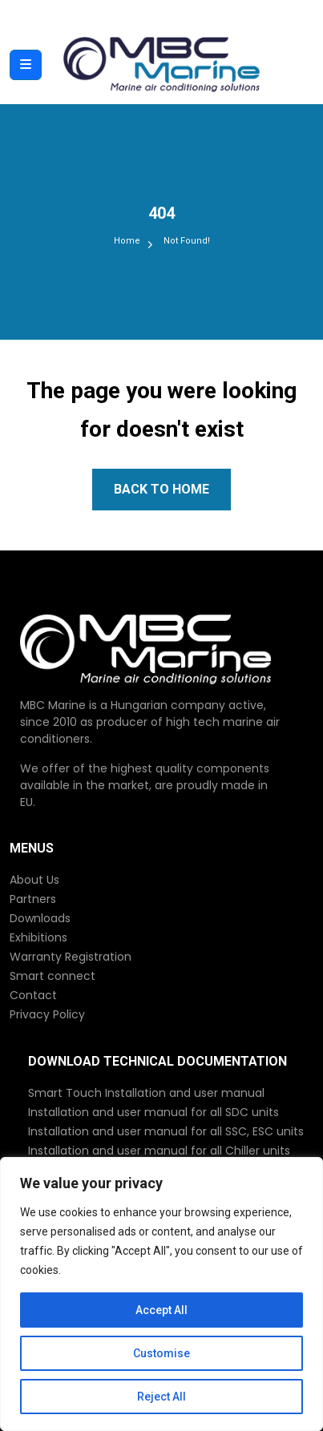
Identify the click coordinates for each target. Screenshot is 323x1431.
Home (127, 241)
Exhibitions (38, 937)
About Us (34, 880)
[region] (161, 1294)
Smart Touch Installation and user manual (146, 1093)
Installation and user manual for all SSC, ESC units (166, 1131)
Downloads (40, 918)
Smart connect (52, 976)
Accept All (161, 1310)
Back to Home (161, 489)
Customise (161, 1353)
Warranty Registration (70, 957)
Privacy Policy (47, 1014)
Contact (33, 995)
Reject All (161, 1396)
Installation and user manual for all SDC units (153, 1112)
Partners (33, 899)
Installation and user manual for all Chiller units (159, 1151)
